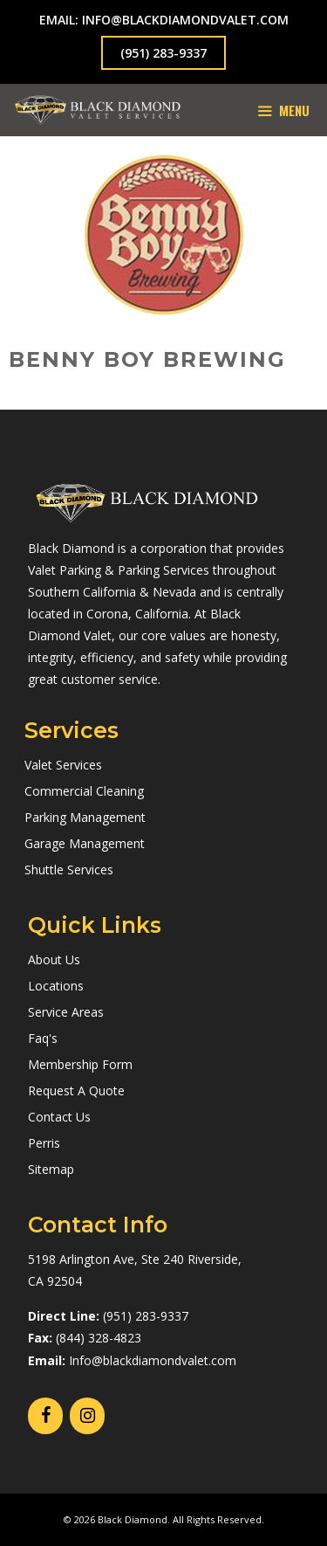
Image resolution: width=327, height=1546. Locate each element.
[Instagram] (87, 1416)
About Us (54, 959)
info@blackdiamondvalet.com (185, 19)
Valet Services (63, 764)
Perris (44, 1143)
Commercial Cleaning (84, 791)
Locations (56, 985)
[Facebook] (45, 1416)
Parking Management (85, 817)
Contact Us (59, 1116)
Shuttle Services (68, 869)
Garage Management (84, 843)
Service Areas (66, 1012)
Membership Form (80, 1064)
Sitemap (51, 1169)
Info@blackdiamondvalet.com (152, 1360)
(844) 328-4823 (98, 1337)
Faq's (43, 1038)
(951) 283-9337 (163, 53)
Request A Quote (76, 1090)
